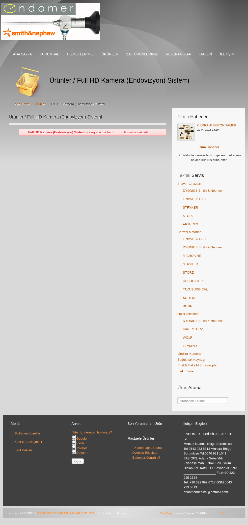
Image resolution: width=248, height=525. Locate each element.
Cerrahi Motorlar (189, 232)
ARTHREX (190, 224)
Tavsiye (79, 448)
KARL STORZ (193, 329)
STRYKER (190, 207)
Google (79, 438)
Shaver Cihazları (189, 184)
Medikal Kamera (189, 354)
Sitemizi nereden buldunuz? (92, 432)
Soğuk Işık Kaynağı (191, 359)
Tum (203, 147)
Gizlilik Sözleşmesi (28, 442)
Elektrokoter (185, 371)
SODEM (189, 298)
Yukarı (224, 513)
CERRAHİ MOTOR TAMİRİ (216, 125)
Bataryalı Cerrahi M (146, 457)
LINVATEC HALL (195, 199)
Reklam (79, 443)
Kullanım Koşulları (28, 433)
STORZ (188, 216)
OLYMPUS (190, 346)
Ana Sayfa (22, 104)
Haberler (213, 147)
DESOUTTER (193, 281)
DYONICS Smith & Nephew (202, 190)
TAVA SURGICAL (195, 289)
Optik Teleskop (187, 314)
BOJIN (187, 306)
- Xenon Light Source (147, 448)
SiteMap (166, 513)
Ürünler (40, 104)
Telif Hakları (23, 450)
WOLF (187, 337)
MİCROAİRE (192, 256)
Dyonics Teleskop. (145, 452)
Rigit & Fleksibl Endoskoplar (197, 365)
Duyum (79, 452)
